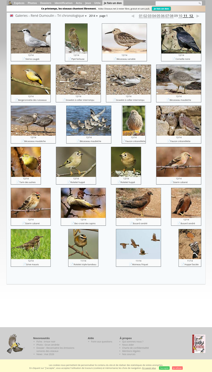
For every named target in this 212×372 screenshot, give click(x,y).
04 (154, 16)
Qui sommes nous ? (132, 341)
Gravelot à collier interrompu (80, 99)
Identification (64, 3)
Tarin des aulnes (27, 182)
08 (171, 16)
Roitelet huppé (77, 182)
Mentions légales (131, 351)
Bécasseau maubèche (180, 99)
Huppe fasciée (192, 264)
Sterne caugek (32, 58)
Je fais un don (161, 8)
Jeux (88, 3)
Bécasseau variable (126, 58)
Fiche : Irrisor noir (45, 341)
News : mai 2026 (45, 354)
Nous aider (128, 344)
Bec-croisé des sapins (84, 223)
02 (145, 16)
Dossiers (45, 3)
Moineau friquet (140, 264)
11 (185, 16)
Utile (97, 3)
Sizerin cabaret (180, 182)
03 (149, 16)
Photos (32, 3)
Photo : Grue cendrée (47, 344)
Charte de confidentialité (135, 347)
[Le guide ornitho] (198, 344)
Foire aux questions (101, 341)
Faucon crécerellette (135, 141)
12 (191, 16)
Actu (79, 3)
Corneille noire (183, 58)
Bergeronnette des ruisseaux (32, 99)
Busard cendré (140, 223)
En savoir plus (149, 368)
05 (158, 16)
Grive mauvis (32, 264)
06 (163, 16)
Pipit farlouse (77, 58)
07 (167, 16)
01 (141, 16)
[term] (174, 3)
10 (180, 16)
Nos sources (128, 354)
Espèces (19, 3)
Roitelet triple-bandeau (85, 264)
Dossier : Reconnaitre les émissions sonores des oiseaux (55, 349)
